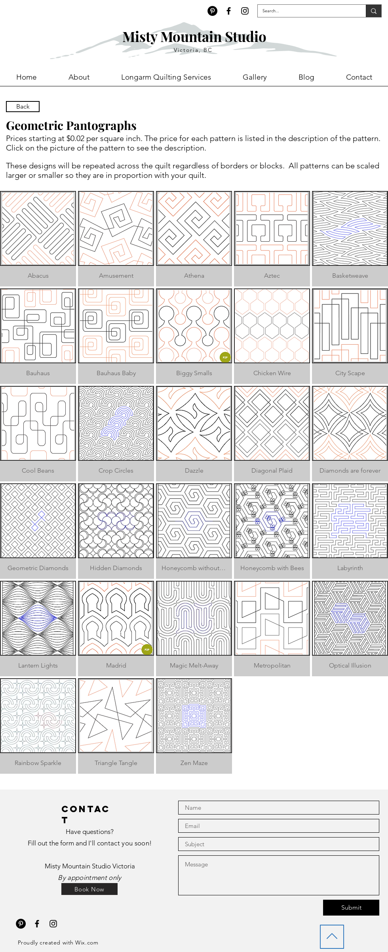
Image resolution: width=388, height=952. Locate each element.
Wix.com (86, 942)
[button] (38, 238)
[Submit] (351, 908)
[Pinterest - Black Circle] (212, 11)
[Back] (23, 106)
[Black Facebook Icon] (229, 11)
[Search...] (305, 11)
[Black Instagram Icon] (245, 11)
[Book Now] (89, 889)
